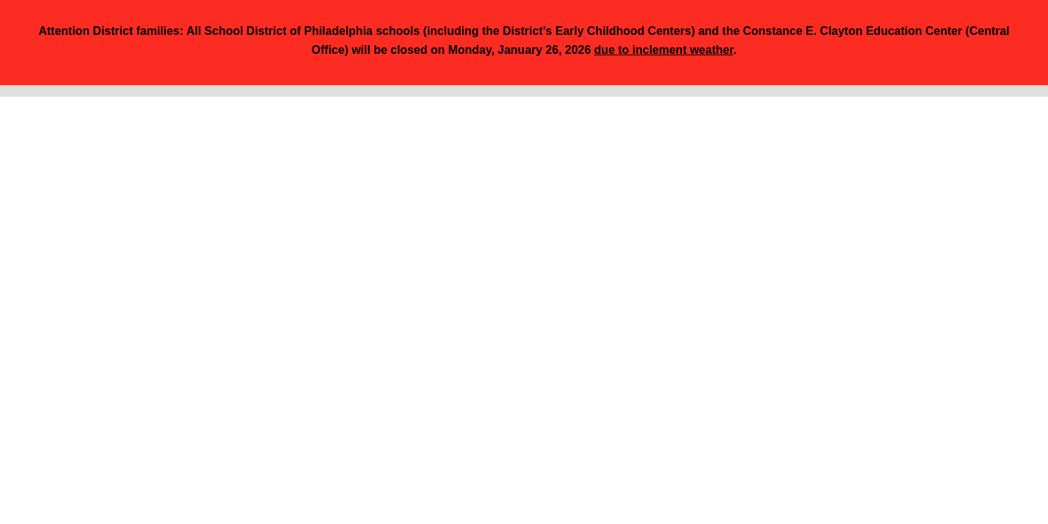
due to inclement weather (663, 50)
